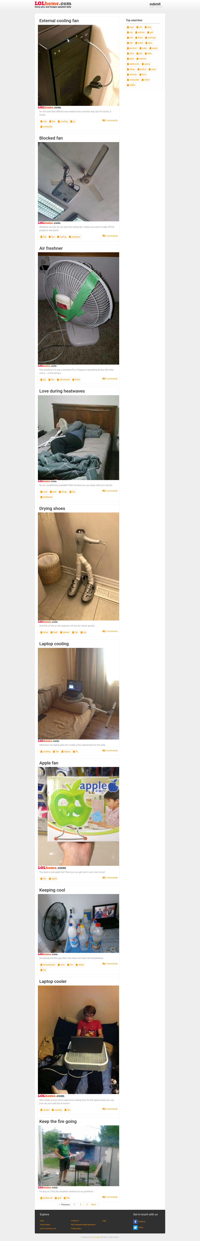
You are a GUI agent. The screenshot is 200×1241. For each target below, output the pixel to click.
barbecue (46, 1198)
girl (139, 53)
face (130, 53)
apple (53, 878)
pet (150, 32)
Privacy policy (76, 1228)
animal (140, 32)
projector (74, 237)
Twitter (138, 1227)
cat (139, 27)
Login (104, 1221)
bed (53, 491)
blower (64, 632)
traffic (131, 85)
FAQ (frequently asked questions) (83, 1225)
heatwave (46, 497)
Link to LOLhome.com (48, 1228)
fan (52, 121)
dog (148, 27)
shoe (44, 632)
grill (58, 1198)
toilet (139, 43)
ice (43, 970)
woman (132, 74)
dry (83, 632)
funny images (95, 1237)
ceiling (61, 237)
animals (150, 37)
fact (142, 74)
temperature (47, 964)
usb (43, 121)
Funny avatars (45, 1225)
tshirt (145, 79)
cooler (44, 1110)
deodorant (63, 379)
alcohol (132, 48)
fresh (76, 379)
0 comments (110, 120)
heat (54, 632)
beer (130, 58)
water (80, 964)
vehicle (141, 58)
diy (43, 379)
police (141, 69)
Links (42, 1221)
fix (75, 751)
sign (130, 27)
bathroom (133, 64)
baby (143, 48)
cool (43, 491)
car (130, 32)
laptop (65, 751)
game (146, 64)
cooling (63, 121)
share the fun (156, 5)
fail (43, 237)
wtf (130, 37)
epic (148, 43)
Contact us (75, 1221)
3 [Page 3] (87, 1204)
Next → (95, 1204)
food (138, 37)
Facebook (139, 1222)
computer (46, 126)
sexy (152, 69)
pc (72, 121)
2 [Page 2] (80, 1204)
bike (148, 53)
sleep (63, 491)
